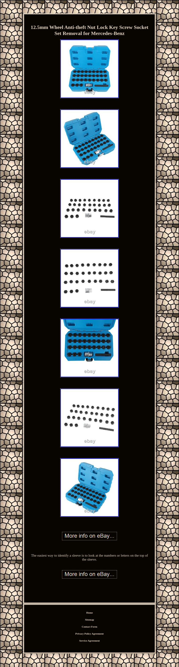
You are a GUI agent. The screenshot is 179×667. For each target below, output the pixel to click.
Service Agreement (89, 640)
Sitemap (89, 619)
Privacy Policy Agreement (89, 633)
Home (89, 612)
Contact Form (89, 626)
